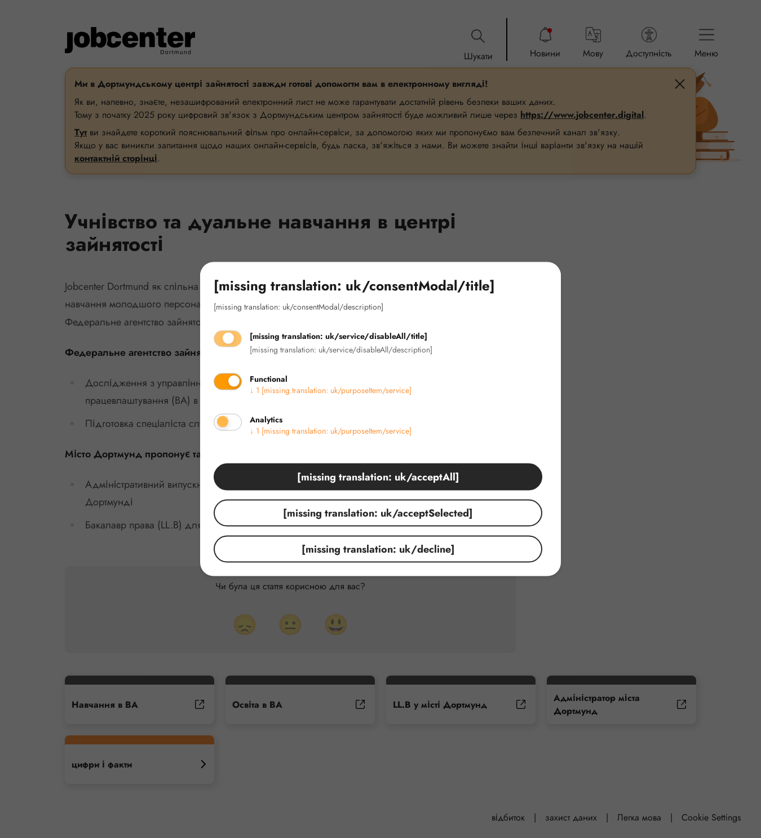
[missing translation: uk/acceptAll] (378, 476)
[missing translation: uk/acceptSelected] (378, 512)
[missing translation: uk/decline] (378, 548)
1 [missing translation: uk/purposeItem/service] (331, 389)
